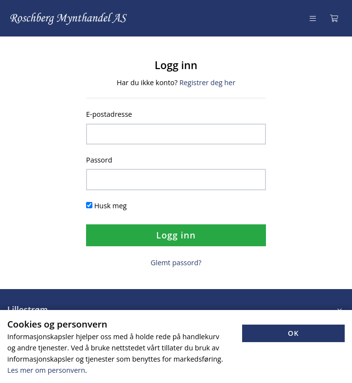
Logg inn (175, 235)
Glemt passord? (176, 262)
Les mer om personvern (46, 370)
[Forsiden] (69, 18)
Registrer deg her (207, 82)
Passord (99, 159)
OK (293, 333)
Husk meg (110, 205)
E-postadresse (109, 114)
